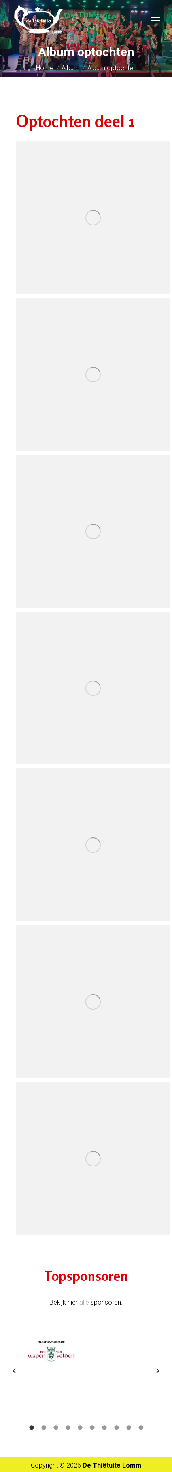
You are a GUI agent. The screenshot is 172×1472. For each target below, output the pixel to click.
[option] (51, 1351)
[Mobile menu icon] (156, 20)
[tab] (32, 1427)
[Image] (51, 1351)
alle (84, 1302)
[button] (14, 1371)
